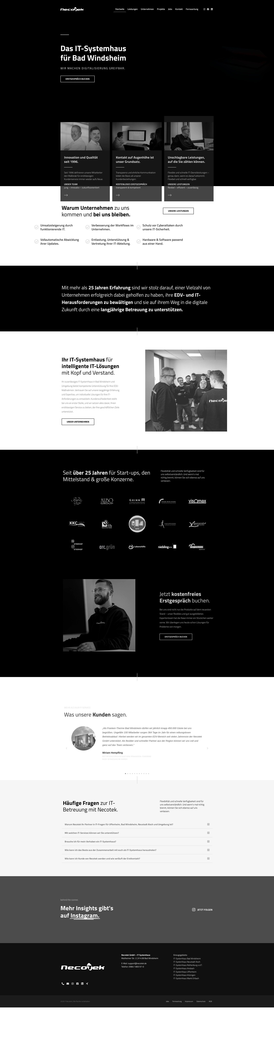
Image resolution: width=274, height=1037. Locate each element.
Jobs (170, 9)
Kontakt (179, 9)
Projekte (161, 9)
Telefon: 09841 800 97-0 (132, 966)
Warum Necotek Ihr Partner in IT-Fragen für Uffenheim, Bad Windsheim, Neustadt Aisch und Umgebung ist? (119, 824)
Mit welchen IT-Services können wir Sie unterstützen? (92, 833)
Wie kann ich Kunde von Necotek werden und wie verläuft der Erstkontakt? (102, 858)
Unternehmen (147, 9)
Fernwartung (192, 9)
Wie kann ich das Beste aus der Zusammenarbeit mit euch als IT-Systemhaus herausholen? (110, 850)
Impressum (189, 1001)
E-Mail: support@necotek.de (134, 963)
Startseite (119, 9)
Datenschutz (201, 1001)
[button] (137, 824)
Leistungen (132, 9)
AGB (210, 1001)
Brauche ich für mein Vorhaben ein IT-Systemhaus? (90, 841)
